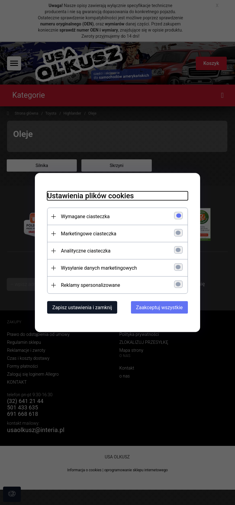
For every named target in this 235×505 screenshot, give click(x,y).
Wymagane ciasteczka (85, 216)
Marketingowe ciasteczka (88, 234)
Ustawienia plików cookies (90, 196)
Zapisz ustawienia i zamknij (82, 307)
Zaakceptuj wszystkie (159, 307)
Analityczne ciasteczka (85, 251)
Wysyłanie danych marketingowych (99, 268)
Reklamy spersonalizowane (90, 285)
